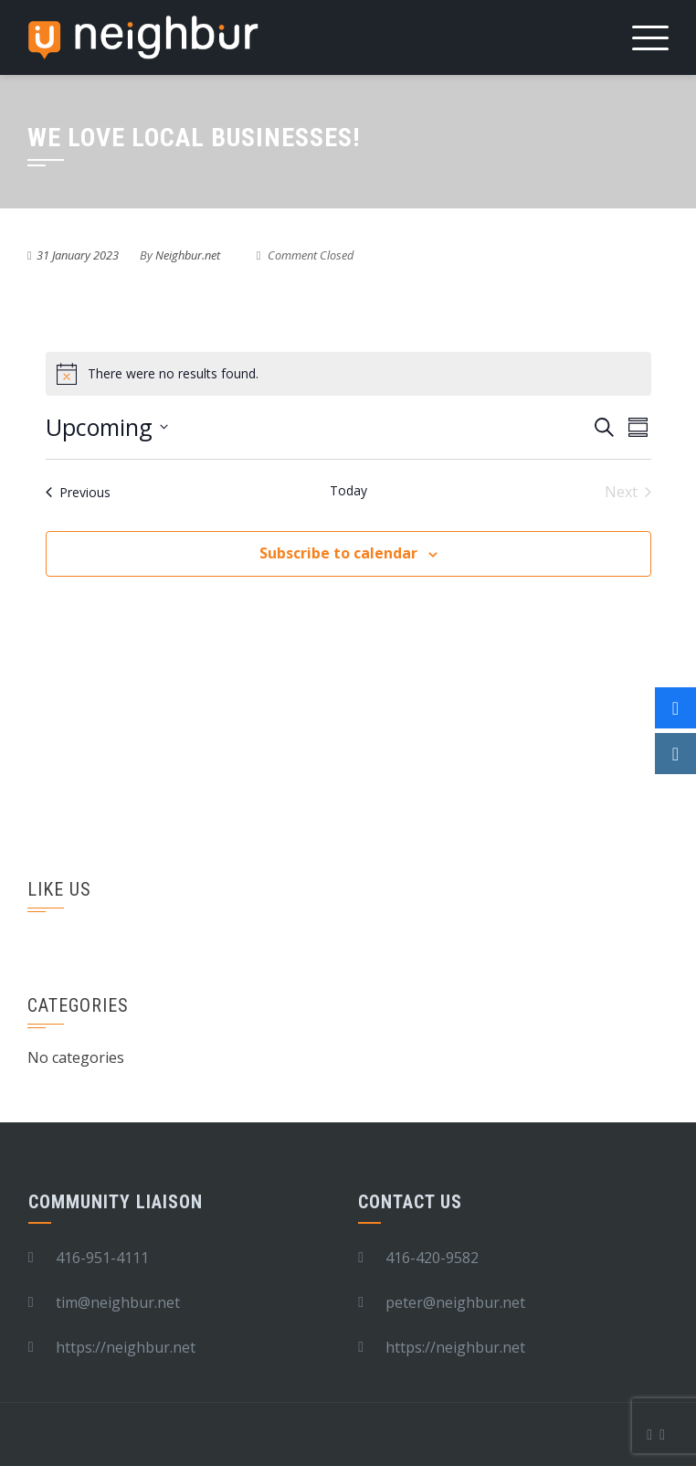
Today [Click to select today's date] (348, 490)
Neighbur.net (187, 255)
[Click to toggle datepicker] (107, 427)
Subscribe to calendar (338, 553)
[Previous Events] (78, 492)
